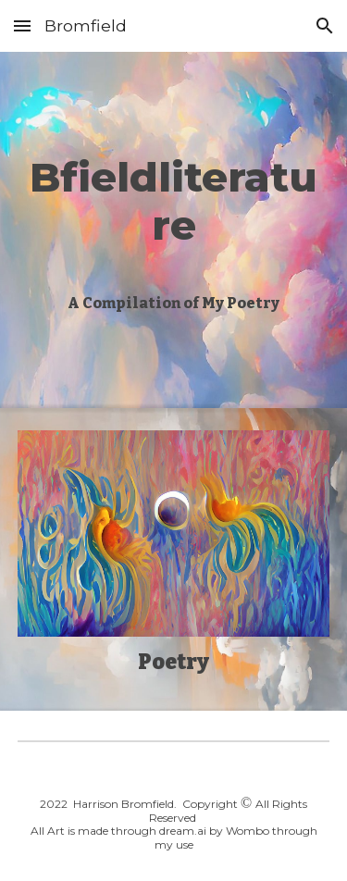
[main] (174, 199)
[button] (22, 25)
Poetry (173, 662)
